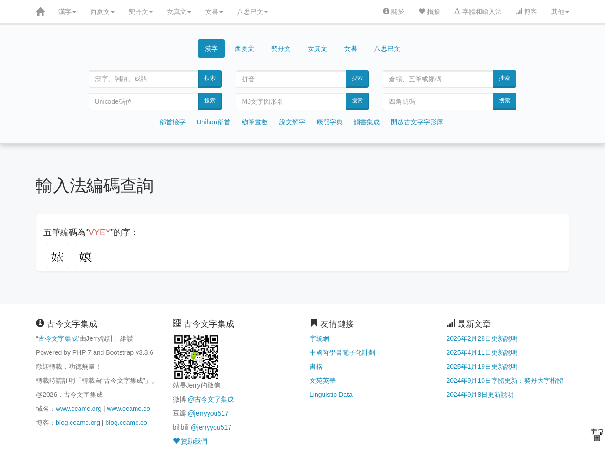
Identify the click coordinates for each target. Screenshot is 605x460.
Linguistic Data (331, 394)
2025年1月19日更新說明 (482, 366)
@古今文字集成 (210, 399)
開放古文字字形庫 (417, 122)
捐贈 (429, 11)
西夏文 (102, 11)
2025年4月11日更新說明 (482, 352)
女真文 (179, 11)
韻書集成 (366, 122)
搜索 (210, 78)
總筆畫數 (255, 122)
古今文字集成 (58, 338)
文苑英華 (323, 380)
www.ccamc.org (78, 408)
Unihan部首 (213, 122)
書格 (316, 366)
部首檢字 (172, 122)
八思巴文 (252, 11)
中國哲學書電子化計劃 (342, 352)
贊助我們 (190, 441)
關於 (393, 11)
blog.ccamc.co (126, 422)
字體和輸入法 (478, 11)
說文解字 (292, 122)
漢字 (67, 11)
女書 (214, 11)
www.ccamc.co (128, 408)
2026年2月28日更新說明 (482, 338)
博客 (526, 11)
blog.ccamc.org (78, 422)
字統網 (319, 338)
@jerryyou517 (207, 413)
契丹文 (141, 11)
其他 (560, 11)
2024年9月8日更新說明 (480, 394)
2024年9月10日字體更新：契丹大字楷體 (505, 380)
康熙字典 (330, 122)
